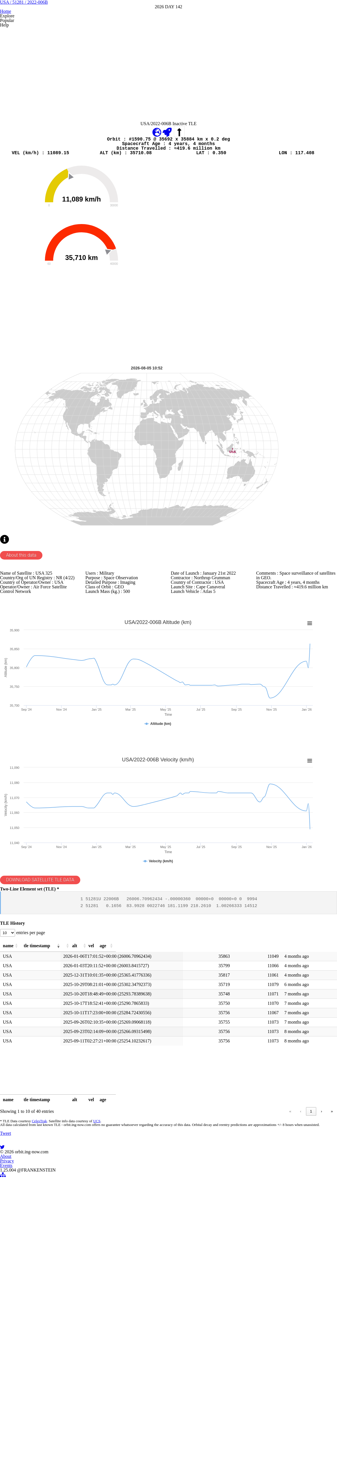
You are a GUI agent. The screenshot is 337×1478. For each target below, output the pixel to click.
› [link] (310, 1349)
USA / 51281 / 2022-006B (168, 42)
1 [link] (268, 1349)
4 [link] (300, 1349)
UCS (104, 1362)
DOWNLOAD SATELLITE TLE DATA (57, 1081)
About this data (35, 703)
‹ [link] (257, 1349)
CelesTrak (48, 1362)
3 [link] (290, 1349)
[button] (42, 1176)
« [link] (247, 1349)
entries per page (47, 1159)
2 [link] (279, 1349)
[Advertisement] (168, 132)
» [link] (321, 1349)
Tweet (17, 1414)
